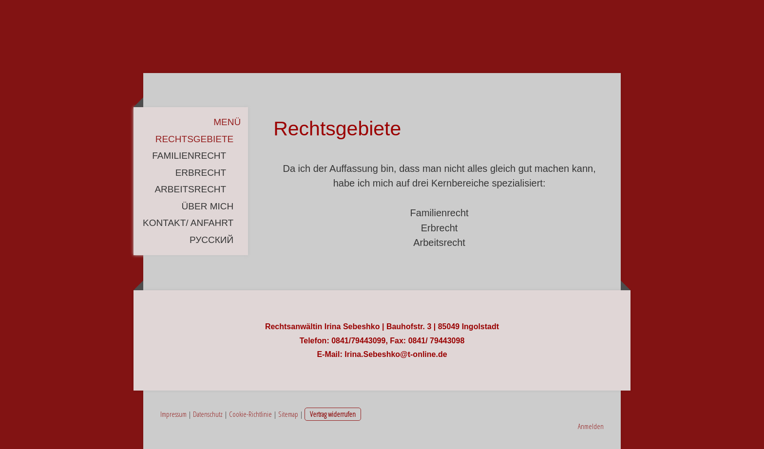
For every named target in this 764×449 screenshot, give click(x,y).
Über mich (208, 206)
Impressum (173, 414)
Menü (227, 122)
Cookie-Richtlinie (250, 414)
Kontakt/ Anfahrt (188, 223)
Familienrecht (189, 155)
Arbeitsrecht (190, 189)
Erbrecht (201, 173)
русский (211, 240)
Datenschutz (208, 414)
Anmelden (591, 426)
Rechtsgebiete (194, 139)
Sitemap (288, 414)
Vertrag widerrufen (333, 414)
